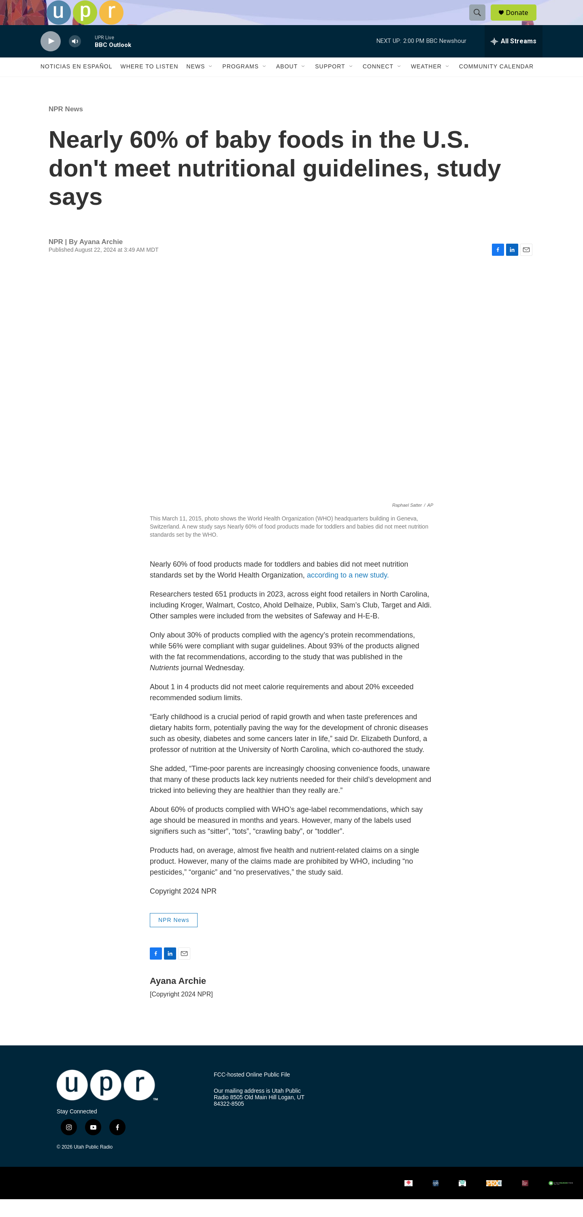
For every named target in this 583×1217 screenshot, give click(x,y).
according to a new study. (348, 592)
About (287, 84)
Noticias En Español (76, 84)
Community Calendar (496, 84)
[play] (50, 59)
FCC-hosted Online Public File (252, 1092)
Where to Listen (149, 84)
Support (330, 84)
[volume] (75, 59)
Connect (378, 84)
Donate (521, 21)
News (195, 84)
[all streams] (514, 58)
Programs (240, 84)
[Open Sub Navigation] (211, 84)
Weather (426, 84)
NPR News (66, 126)
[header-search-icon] (481, 21)
